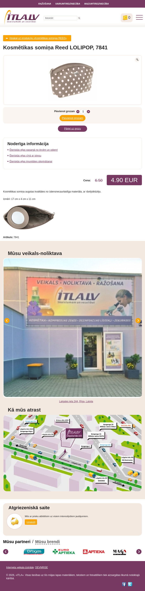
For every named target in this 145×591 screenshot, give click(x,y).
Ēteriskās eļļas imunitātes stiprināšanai (31, 161)
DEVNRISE (41, 567)
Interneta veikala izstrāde (20, 567)
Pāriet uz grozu (72, 128)
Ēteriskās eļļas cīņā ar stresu (25, 155)
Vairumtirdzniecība (67, 3)
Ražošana (44, 3)
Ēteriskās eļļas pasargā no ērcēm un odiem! (34, 149)
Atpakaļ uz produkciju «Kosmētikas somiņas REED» (38, 38)
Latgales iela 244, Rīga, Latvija (76, 401)
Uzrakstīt (30, 522)
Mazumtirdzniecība (96, 3)
